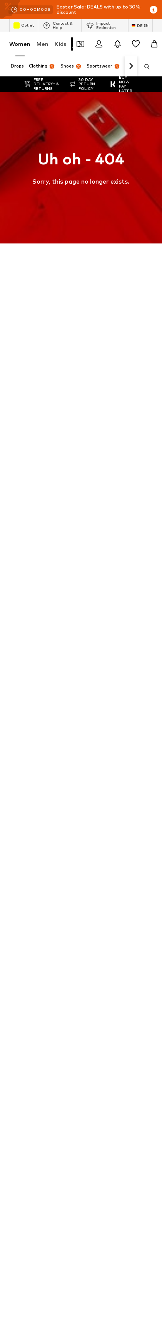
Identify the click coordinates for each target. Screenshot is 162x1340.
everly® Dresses (27, 600)
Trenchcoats (96, 544)
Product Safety (101, 1100)
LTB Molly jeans (100, 567)
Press (58, 1077)
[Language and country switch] (140, 25)
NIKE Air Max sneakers (34, 556)
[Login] (99, 44)
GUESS (17, 722)
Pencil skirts (95, 578)
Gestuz (90, 722)
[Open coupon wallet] (80, 44)
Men (42, 44)
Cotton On (22, 678)
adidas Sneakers (101, 511)
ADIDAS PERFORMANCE (37, 655)
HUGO (89, 655)
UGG (14, 711)
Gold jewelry (96, 600)
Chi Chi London (99, 666)
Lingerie (18, 544)
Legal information (128, 1089)
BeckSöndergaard (30, 666)
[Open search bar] (144, 66)
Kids (60, 44)
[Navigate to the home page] (51, 793)
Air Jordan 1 (23, 511)
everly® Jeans (98, 589)
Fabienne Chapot (102, 711)
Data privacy (28, 1089)
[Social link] (17, 822)
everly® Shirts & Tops (33, 567)
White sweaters (101, 522)
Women (19, 44)
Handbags (21, 533)
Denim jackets (25, 578)
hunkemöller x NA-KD (33, 734)
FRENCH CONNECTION (108, 700)
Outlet (23, 25)
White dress (96, 533)
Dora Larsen (96, 678)
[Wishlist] (135, 44)
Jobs (83, 1077)
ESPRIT (90, 689)
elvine (16, 700)
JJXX (88, 745)
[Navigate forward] (131, 66)
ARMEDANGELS (100, 644)
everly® (17, 644)
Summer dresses (101, 612)
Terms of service (75, 1089)
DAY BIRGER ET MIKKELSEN (41, 689)
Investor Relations (122, 1077)
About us (29, 1077)
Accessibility (56, 1100)
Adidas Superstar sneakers (113, 556)
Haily (88, 734)
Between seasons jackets (39, 612)
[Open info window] (153, 10)
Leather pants (26, 589)
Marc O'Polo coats (31, 522)
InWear (17, 745)
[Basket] (154, 44)
